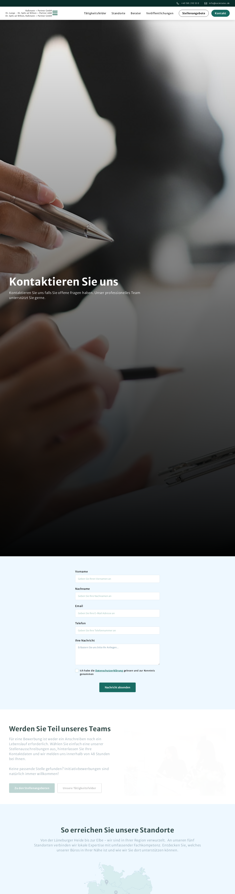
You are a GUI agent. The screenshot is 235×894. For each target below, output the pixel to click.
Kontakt (220, 13)
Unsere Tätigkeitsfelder (79, 789)
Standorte (118, 13)
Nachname (82, 588)
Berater (136, 13)
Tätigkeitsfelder (95, 13)
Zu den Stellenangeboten (32, 789)
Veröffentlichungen (160, 13)
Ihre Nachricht (85, 640)
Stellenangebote (193, 13)
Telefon (80, 623)
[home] (31, 13)
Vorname (81, 571)
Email (79, 606)
